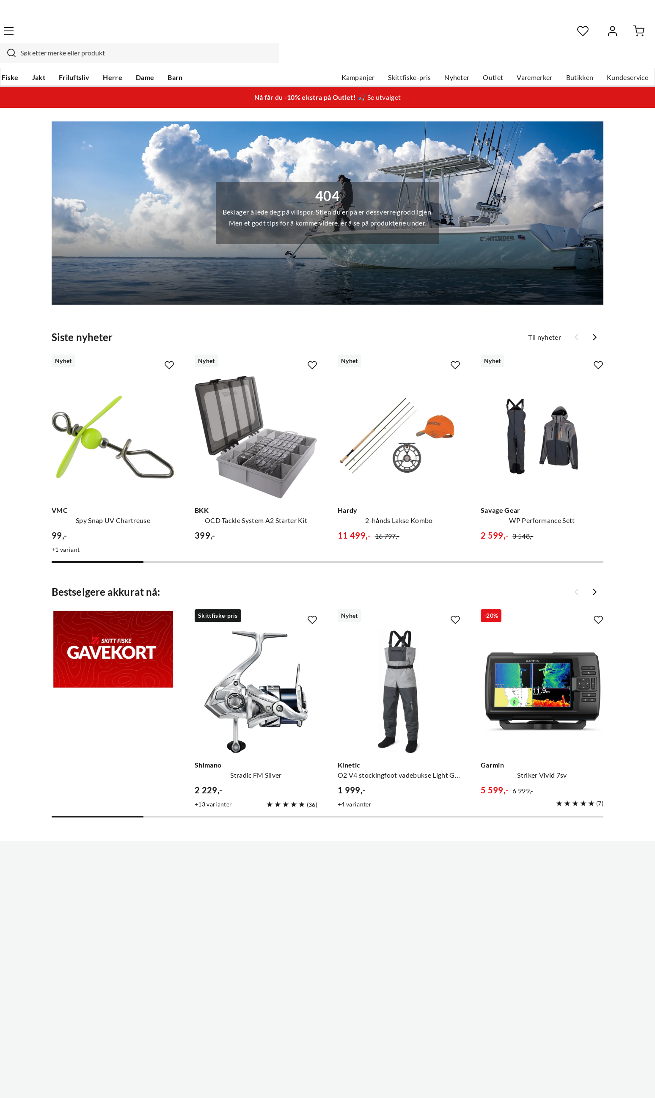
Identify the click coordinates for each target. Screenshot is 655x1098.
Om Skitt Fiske (301, 867)
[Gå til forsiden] (78, 36)
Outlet (455, 59)
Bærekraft (294, 935)
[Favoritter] (534, 36)
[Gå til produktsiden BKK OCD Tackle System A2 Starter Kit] (256, 421)
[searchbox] (326, 35)
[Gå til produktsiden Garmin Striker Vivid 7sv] (542, 675)
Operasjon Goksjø (306, 921)
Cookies (606, 1080)
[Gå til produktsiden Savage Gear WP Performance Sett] (542, 421)
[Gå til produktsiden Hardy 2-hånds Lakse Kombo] (399, 421)
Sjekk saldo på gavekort (73, 908)
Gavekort (173, 881)
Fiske (46, 59)
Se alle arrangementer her (318, 908)
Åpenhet (292, 948)
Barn (211, 59)
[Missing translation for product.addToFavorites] (169, 349)
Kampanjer (320, 59)
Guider (48, 881)
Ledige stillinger (303, 881)
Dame (181, 59)
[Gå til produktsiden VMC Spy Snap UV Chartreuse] (113, 421)
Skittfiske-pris (371, 59)
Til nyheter (544, 321)
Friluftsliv (110, 59)
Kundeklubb (297, 962)
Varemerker (496, 59)
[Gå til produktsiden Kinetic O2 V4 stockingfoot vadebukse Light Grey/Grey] (399, 675)
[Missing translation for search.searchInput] (187, 36)
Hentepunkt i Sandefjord (75, 894)
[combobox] (318, 36)
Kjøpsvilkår (569, 1080)
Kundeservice (589, 59)
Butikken (542, 59)
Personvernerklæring (513, 1080)
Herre (149, 59)
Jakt (75, 59)
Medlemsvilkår (301, 976)
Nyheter (418, 59)
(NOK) (56, 1080)
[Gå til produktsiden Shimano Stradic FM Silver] (256, 675)
